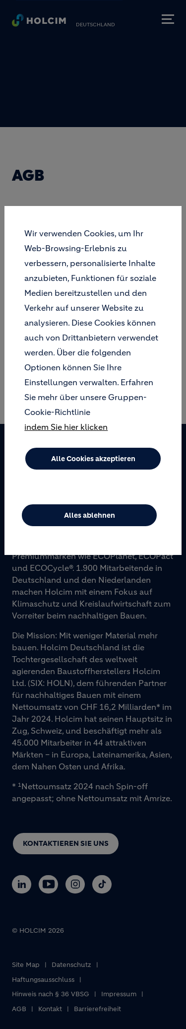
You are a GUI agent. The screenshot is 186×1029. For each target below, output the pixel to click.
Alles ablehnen (89, 515)
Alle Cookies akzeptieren (93, 458)
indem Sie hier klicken (66, 427)
